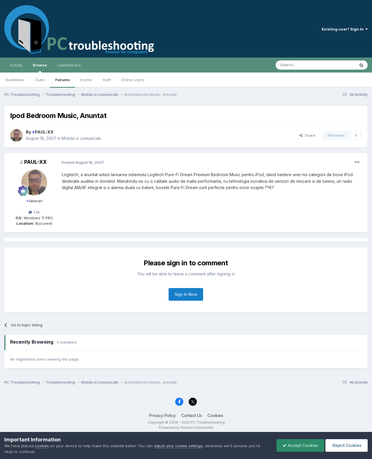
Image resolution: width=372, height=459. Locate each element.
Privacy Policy (162, 415)
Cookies (215, 415)
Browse (40, 68)
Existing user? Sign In (345, 29)
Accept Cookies (300, 445)
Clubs (40, 79)
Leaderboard (69, 65)
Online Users (132, 79)
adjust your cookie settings (178, 445)
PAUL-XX (43, 131)
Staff (106, 79)
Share (307, 135)
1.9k (34, 212)
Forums (62, 79)
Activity (15, 65)
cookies (42, 445)
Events (86, 79)
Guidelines (14, 79)
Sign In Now (186, 294)
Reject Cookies (346, 445)
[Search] (301, 65)
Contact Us (191, 415)
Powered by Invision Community (186, 427)
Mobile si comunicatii (81, 138)
